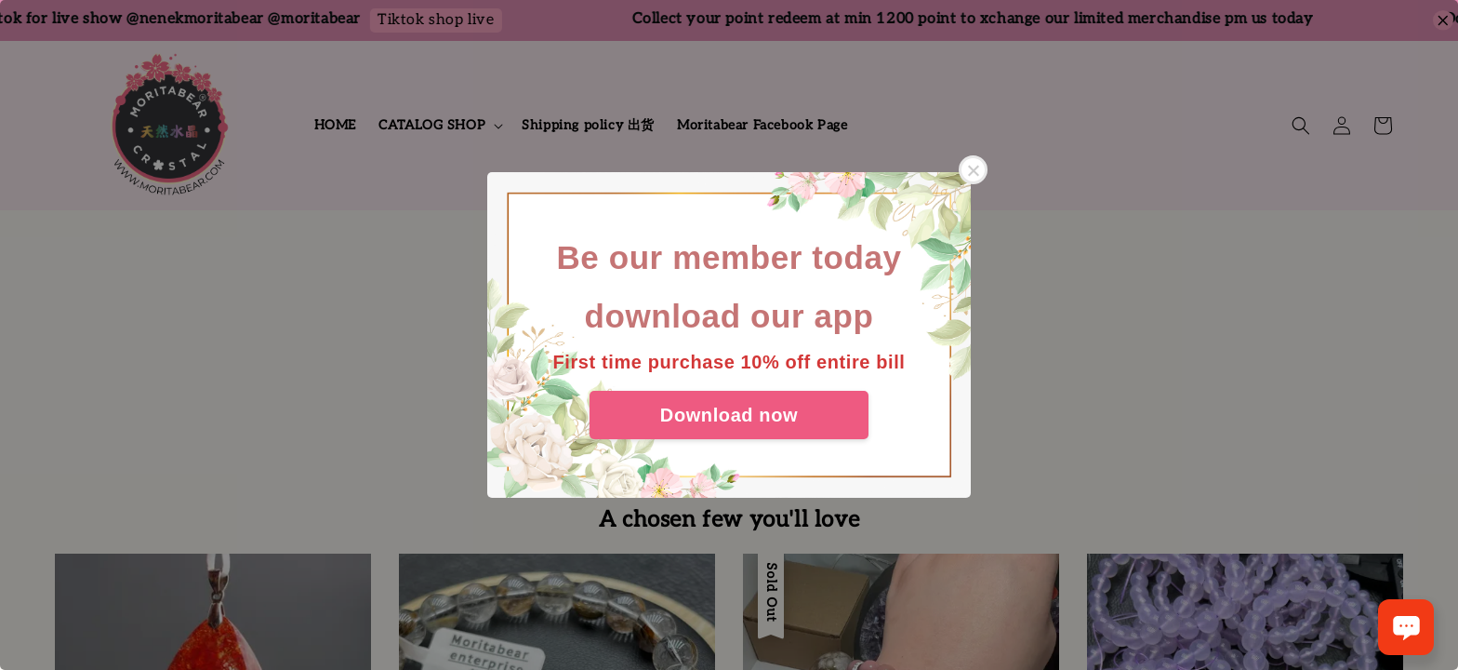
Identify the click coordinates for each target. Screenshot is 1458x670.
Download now (729, 415)
